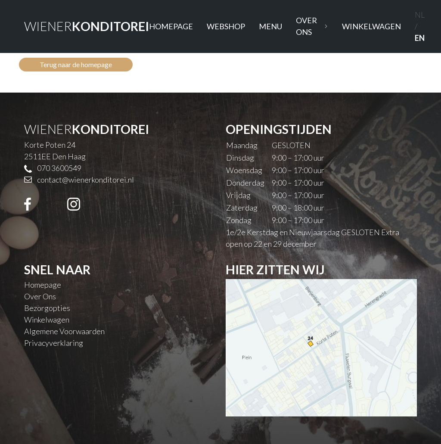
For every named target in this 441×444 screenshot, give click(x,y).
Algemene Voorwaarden (64, 331)
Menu (270, 26)
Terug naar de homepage (76, 64)
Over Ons (312, 26)
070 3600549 (59, 168)
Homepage (171, 26)
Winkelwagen (371, 26)
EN (420, 38)
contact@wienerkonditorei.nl (85, 179)
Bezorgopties (47, 308)
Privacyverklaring (53, 343)
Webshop (226, 26)
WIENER (86, 26)
